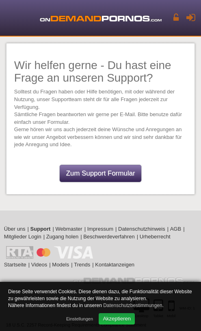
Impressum (100, 229)
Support (40, 229)
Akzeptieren (117, 319)
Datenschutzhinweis (141, 229)
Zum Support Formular (100, 173)
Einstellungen (79, 318)
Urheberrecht (155, 237)
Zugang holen (62, 237)
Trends (82, 265)
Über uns (15, 229)
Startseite (15, 265)
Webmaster (68, 229)
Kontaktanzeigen (114, 265)
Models (60, 265)
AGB (175, 229)
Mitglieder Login (22, 237)
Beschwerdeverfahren (108, 237)
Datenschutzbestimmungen (132, 305)
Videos (39, 265)
